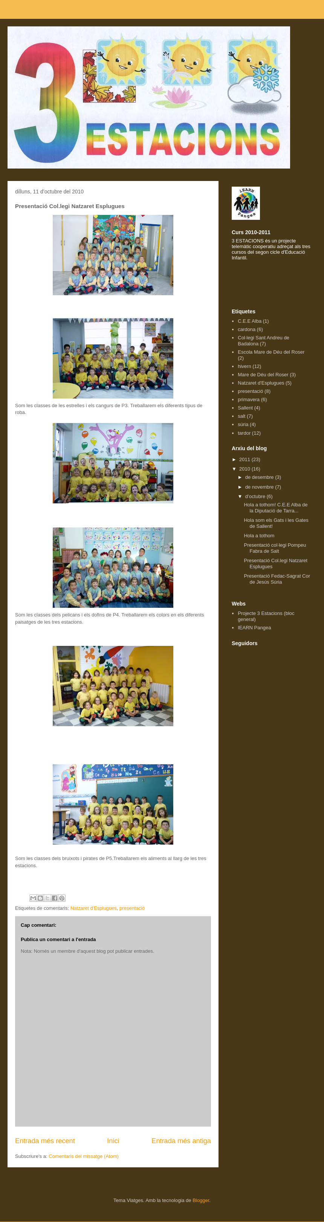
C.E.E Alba (249, 321)
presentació (132, 908)
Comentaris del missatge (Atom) (84, 1156)
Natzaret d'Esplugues (93, 908)
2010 (245, 469)
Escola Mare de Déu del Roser (271, 352)
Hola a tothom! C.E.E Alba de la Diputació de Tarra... (275, 508)
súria (243, 424)
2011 (245, 459)
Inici (113, 1141)
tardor (244, 433)
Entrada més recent (45, 1141)
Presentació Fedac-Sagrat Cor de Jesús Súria (277, 579)
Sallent (245, 408)
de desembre (260, 477)
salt (241, 416)
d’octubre (256, 496)
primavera (249, 399)
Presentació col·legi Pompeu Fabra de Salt (275, 548)
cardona (246, 329)
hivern (244, 366)
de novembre (260, 487)
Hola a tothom (259, 535)
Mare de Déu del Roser (263, 374)
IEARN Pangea (254, 627)
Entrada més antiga (181, 1141)
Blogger (201, 1200)
